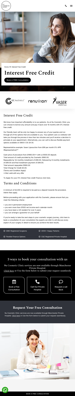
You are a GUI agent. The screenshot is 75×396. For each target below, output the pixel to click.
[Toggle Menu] (71, 6)
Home (6, 67)
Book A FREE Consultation (19, 80)
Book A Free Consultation (37, 394)
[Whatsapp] (5, 390)
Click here (9, 271)
